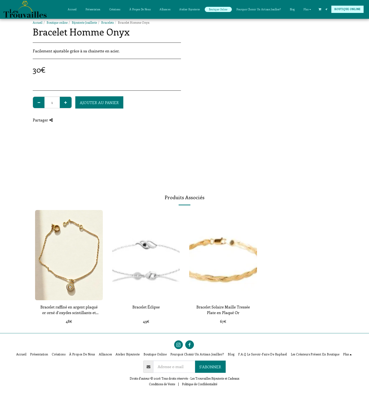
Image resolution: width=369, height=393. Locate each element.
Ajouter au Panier (99, 102)
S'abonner (210, 366)
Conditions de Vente (162, 384)
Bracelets (107, 22)
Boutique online (57, 22)
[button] (320, 9)
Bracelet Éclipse (146, 306)
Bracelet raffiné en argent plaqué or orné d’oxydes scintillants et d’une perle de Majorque (69, 310)
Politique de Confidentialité (199, 384)
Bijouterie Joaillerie (84, 22)
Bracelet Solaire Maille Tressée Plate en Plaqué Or (223, 309)
